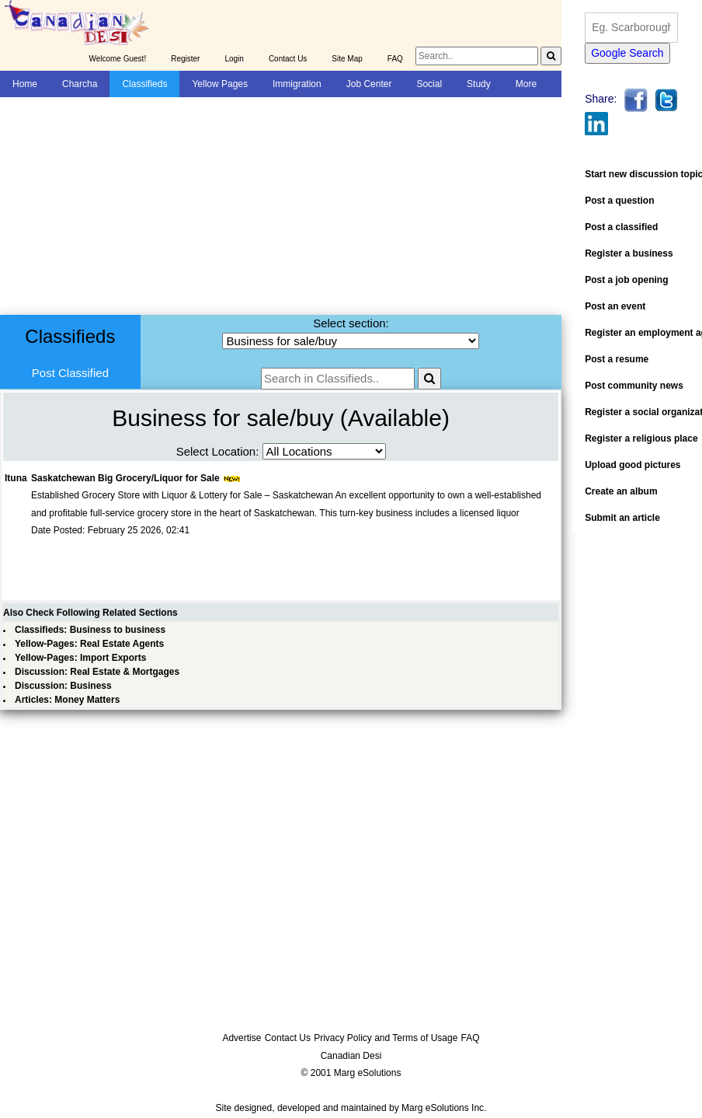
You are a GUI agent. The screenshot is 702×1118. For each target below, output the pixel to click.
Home (24, 84)
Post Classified (70, 372)
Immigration (297, 84)
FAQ (395, 58)
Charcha (79, 84)
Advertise (241, 1037)
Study (479, 84)
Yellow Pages (220, 84)
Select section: (351, 323)
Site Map (347, 58)
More (526, 84)
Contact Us (288, 58)
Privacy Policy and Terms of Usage (385, 1037)
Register (185, 58)
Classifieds (144, 84)
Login (233, 58)
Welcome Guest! (117, 58)
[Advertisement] (261, 206)
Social (429, 84)
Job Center (369, 84)
